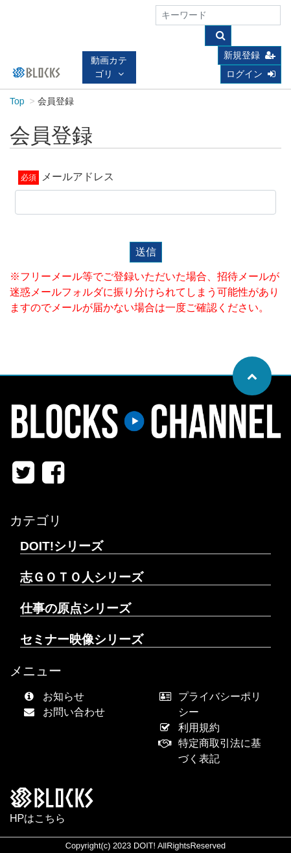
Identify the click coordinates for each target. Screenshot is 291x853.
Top (17, 101)
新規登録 (249, 55)
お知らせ (56, 696)
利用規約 (192, 727)
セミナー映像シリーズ (81, 639)
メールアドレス (77, 176)
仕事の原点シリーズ (75, 608)
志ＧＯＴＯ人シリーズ (81, 577)
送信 (145, 251)
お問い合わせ (67, 712)
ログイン (250, 74)
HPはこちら (37, 818)
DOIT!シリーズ (61, 546)
